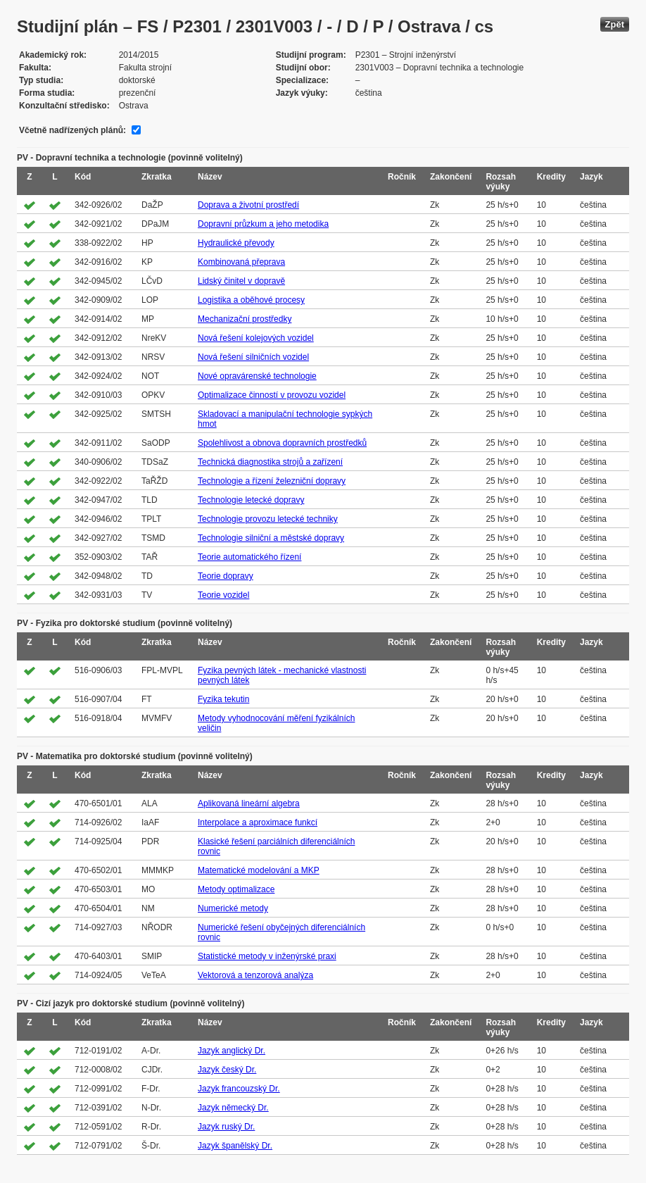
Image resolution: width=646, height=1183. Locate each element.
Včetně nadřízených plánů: (72, 130)
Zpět (614, 24)
